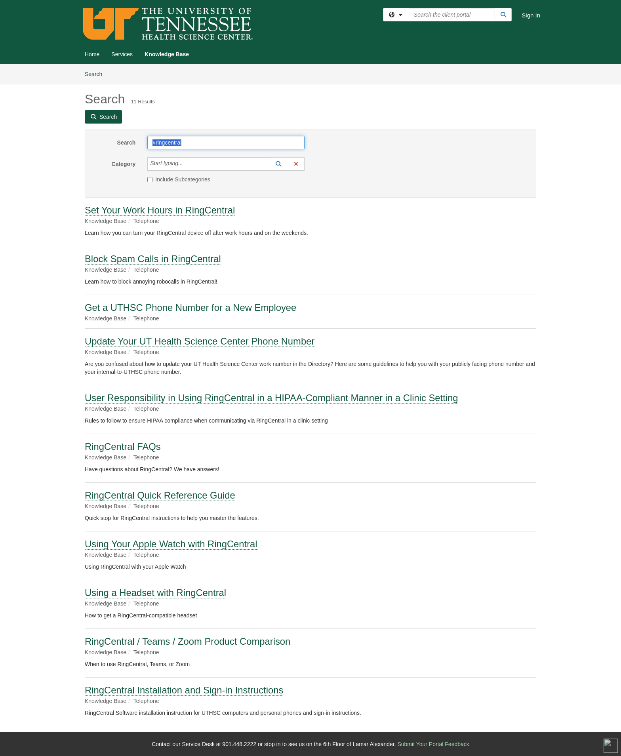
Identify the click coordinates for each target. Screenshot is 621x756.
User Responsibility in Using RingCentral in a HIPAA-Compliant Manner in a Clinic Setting (271, 397)
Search (96, 73)
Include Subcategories (178, 179)
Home (92, 54)
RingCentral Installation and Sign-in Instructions (184, 690)
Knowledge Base (167, 54)
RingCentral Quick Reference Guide (160, 495)
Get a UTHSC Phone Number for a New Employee (190, 307)
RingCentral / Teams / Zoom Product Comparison (187, 641)
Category (124, 164)
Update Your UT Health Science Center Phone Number (199, 341)
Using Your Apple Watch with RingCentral (171, 544)
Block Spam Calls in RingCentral (153, 258)
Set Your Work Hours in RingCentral (160, 210)
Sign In (531, 15)
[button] (278, 164)
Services (122, 54)
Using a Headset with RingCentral (155, 592)
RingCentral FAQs (123, 446)
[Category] (187, 164)
